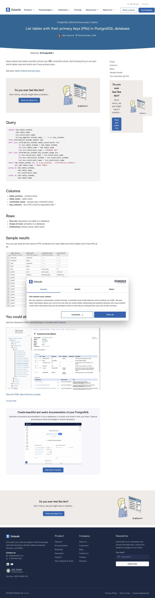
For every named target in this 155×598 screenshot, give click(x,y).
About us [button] (108, 10)
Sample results (116, 72)
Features (58, 542)
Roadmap (59, 549)
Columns (113, 65)
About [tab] (111, 289)
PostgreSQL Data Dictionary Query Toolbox (77, 22)
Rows (112, 69)
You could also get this (119, 76)
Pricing (77, 10)
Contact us (84, 553)
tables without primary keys (27, 71)
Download (59, 553)
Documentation (61, 545)
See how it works (53, 470)
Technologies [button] (45, 10)
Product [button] (28, 10)
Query (112, 61)
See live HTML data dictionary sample (23, 394)
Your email (120, 552)
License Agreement (140, 593)
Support (58, 557)
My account (132, 4)
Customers (84, 545)
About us (83, 542)
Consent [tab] (43, 289)
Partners (82, 561)
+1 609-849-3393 (14, 558)
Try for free (11, 401)
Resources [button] (91, 10)
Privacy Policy (111, 593)
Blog (81, 549)
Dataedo (62, 322)
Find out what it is (29, 100)
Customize (77, 315)
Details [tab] (77, 289)
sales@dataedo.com (14, 556)
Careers (82, 557)
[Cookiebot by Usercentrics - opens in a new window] (116, 281)
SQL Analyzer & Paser (64, 561)
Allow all (110, 315)
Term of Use (124, 593)
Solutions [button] (63, 10)
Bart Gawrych (66, 35)
